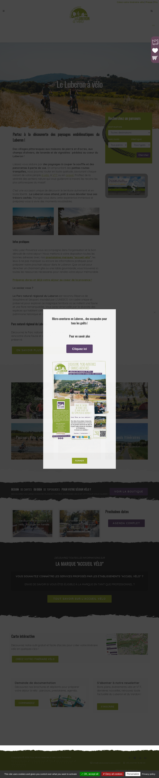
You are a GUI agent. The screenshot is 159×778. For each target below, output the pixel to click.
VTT (55, 175)
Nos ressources (19, 764)
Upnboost (143, 770)
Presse (149, 2)
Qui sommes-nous (65, 761)
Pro (156, 2)
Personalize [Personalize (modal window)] (133, 774)
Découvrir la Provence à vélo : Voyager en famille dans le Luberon (34, 524)
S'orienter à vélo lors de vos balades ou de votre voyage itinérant (81, 524)
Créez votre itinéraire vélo (130, 2)
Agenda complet (126, 523)
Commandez (27, 703)
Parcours (113, 139)
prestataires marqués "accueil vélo (68, 257)
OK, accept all (89, 774)
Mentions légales (19, 761)
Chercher (143, 155)
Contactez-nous (38, 761)
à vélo (45, 175)
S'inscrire (107, 706)
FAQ (51, 761)
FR (153, 25)
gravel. (70, 175)
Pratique (136, 139)
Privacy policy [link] (148, 774)
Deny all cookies (112, 774)
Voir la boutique (128, 491)
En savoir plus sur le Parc (39, 350)
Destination (115, 127)
